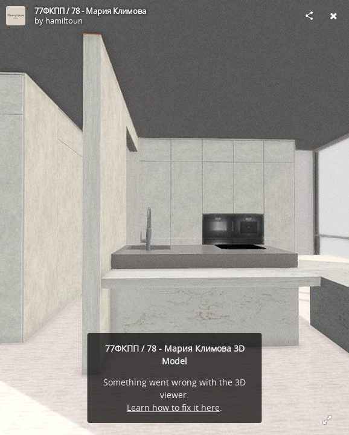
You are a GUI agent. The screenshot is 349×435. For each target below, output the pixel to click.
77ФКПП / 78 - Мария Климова (90, 10)
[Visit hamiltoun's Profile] (15, 15)
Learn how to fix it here (173, 407)
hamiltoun (64, 20)
